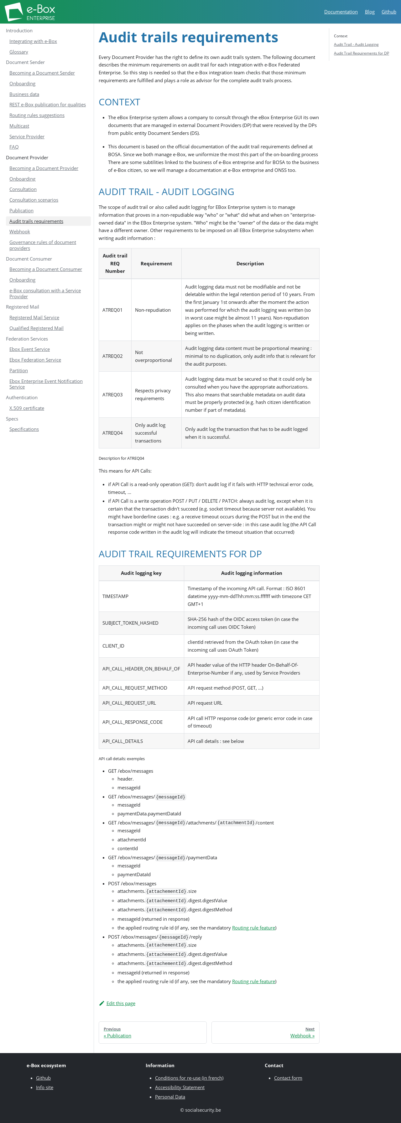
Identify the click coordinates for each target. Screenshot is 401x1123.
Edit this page (117, 1003)
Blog (370, 11)
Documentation (341, 11)
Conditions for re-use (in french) (189, 1078)
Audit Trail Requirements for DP (361, 53)
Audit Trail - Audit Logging (356, 44)
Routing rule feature (253, 927)
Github (389, 11)
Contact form (288, 1078)
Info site (44, 1087)
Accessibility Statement (180, 1087)
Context (340, 36)
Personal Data (170, 1097)
